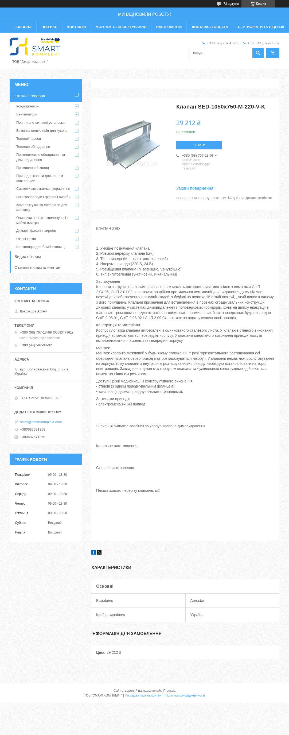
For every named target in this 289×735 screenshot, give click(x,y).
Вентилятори (26, 114)
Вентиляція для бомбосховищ (40, 247)
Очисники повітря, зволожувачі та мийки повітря (43, 220)
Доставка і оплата (210, 27)
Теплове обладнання (33, 147)
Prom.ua (169, 691)
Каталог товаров (29, 96)
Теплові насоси (28, 139)
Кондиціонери (27, 106)
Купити (199, 145)
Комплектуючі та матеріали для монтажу (41, 207)
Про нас (49, 27)
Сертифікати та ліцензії (261, 27)
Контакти (76, 27)
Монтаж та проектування (121, 27)
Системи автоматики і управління (43, 189)
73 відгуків (231, 4)
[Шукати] (258, 53)
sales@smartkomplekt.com (41, 422)
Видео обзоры (27, 256)
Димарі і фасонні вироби (36, 231)
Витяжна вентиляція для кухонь (41, 131)
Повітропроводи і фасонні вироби (43, 197)
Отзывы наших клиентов (37, 267)
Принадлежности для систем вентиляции (39, 178)
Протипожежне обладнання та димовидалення (40, 157)
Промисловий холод (32, 168)
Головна (23, 27)
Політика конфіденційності (185, 695)
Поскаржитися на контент (144, 695)
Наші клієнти (169, 27)
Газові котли (26, 239)
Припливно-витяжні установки (40, 123)
